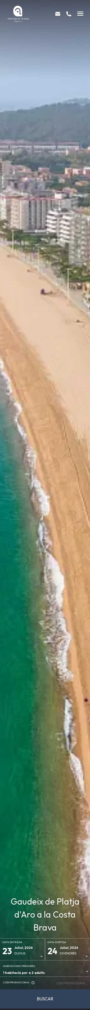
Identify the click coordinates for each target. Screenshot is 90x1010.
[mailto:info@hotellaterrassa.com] (57, 13)
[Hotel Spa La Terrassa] (18, 14)
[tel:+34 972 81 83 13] (68, 13)
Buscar (45, 999)
